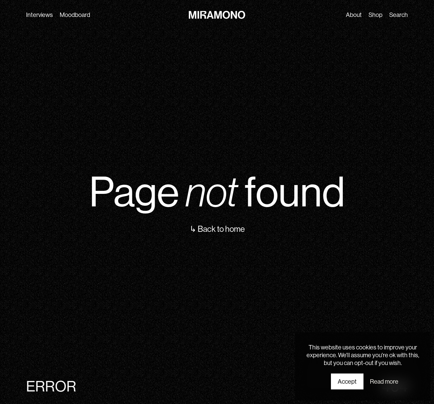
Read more (384, 381)
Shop (375, 15)
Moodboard (75, 15)
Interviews (39, 15)
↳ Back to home (217, 229)
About (354, 15)
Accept (347, 381)
